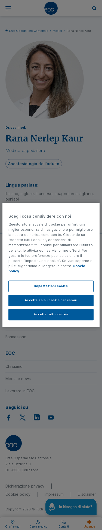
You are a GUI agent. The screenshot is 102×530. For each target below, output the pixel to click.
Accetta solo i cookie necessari (51, 300)
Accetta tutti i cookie (51, 314)
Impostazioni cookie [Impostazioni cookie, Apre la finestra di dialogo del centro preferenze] (51, 286)
